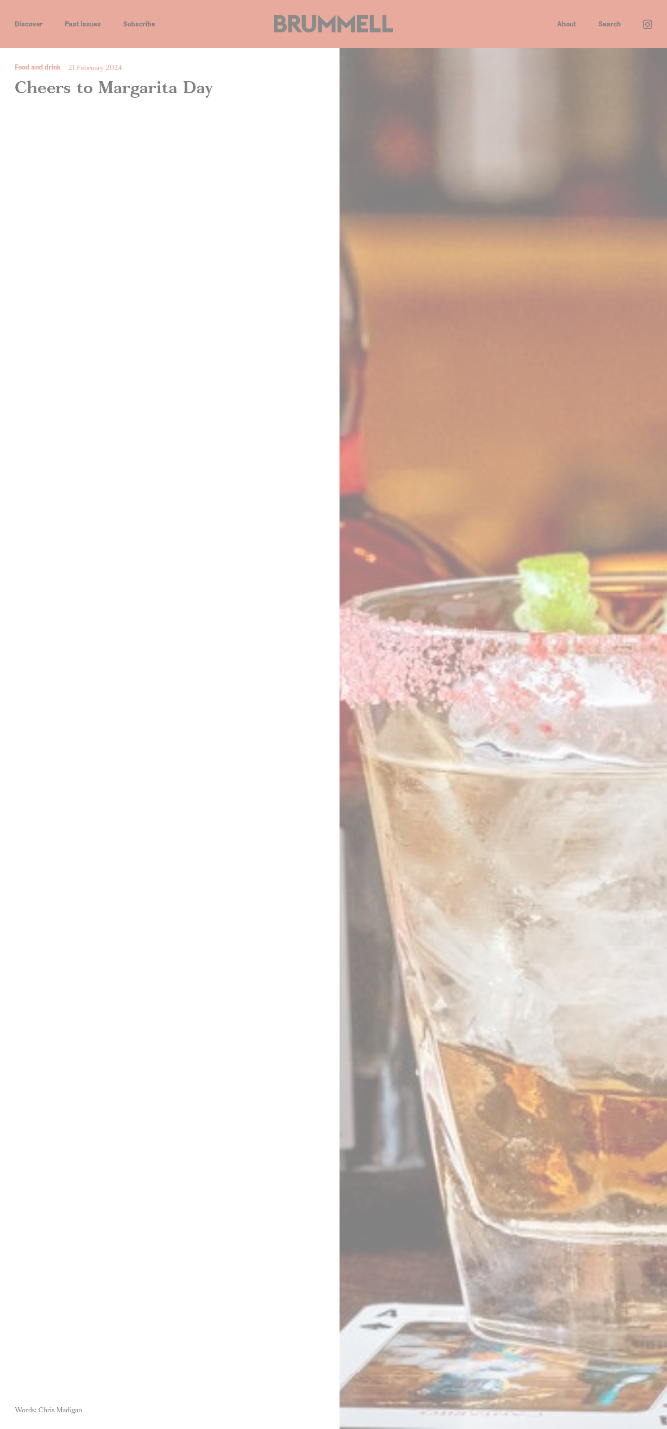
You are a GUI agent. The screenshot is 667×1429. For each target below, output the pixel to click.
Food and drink (38, 67)
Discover (29, 24)
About (566, 24)
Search (609, 24)
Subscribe (139, 24)
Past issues (83, 24)
